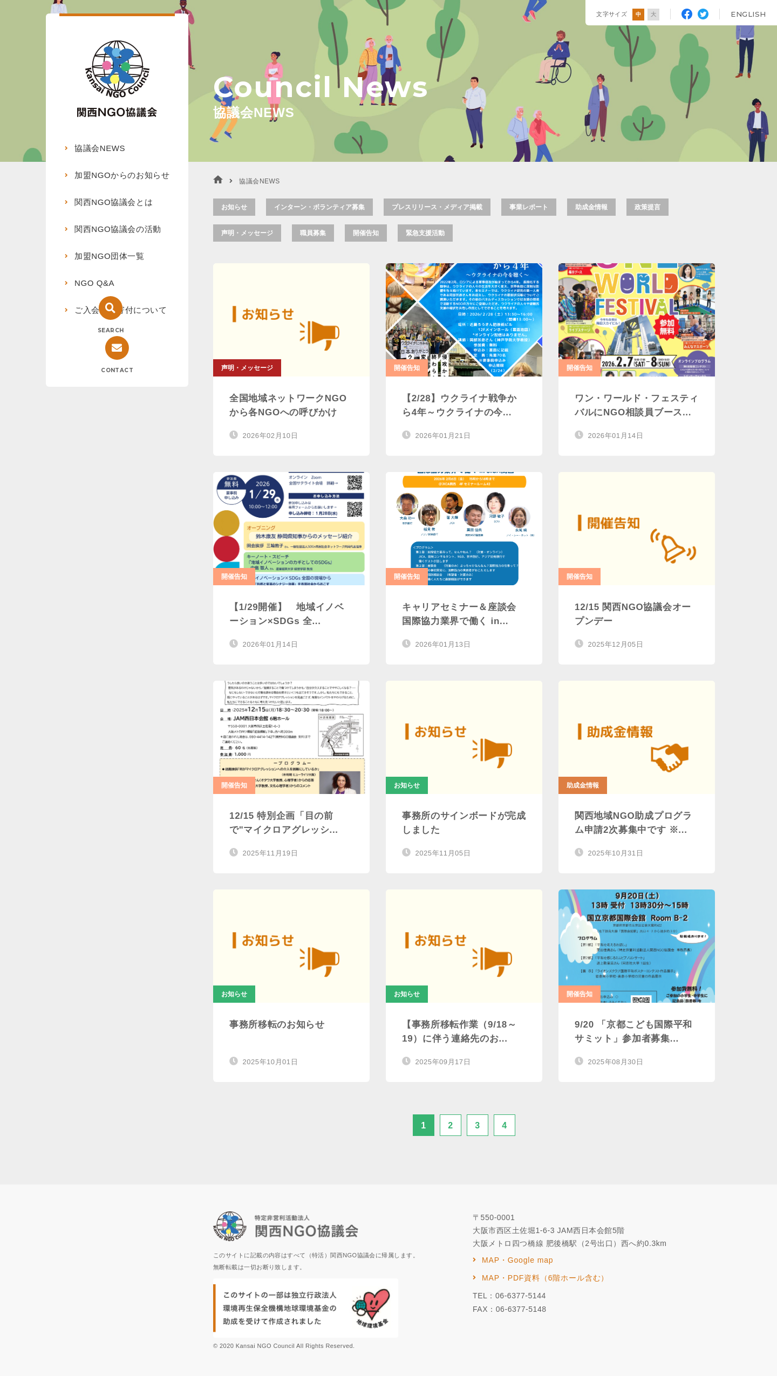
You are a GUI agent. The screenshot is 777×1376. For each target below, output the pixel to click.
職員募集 (313, 233)
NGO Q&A (94, 283)
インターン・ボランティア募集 (319, 207)
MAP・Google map (517, 1260)
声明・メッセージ (247, 233)
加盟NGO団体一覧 (109, 256)
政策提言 (647, 207)
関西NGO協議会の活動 (117, 229)
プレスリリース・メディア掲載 (437, 207)
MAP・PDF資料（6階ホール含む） (545, 1278)
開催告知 (366, 233)
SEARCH (111, 330)
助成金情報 (591, 207)
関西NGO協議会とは (113, 202)
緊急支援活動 (425, 233)
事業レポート (528, 207)
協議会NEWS (99, 148)
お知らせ (234, 207)
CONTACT (117, 370)
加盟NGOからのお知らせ (121, 175)
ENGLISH (748, 14)
